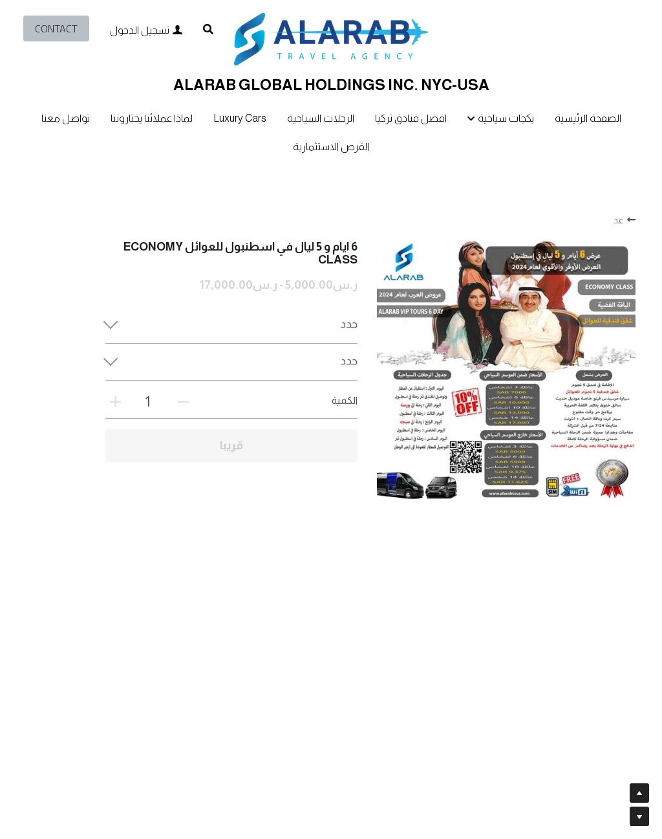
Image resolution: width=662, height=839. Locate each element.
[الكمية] (147, 402)
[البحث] (208, 29)
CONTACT (56, 28)
